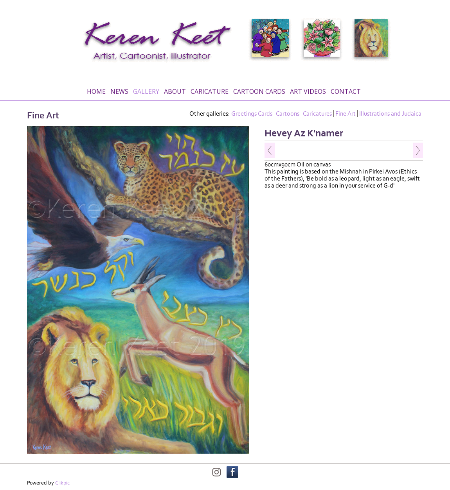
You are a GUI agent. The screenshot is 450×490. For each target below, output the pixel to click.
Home (96, 91)
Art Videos (308, 91)
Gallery (146, 91)
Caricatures (317, 113)
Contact (346, 91)
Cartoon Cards (259, 91)
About (175, 91)
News (119, 91)
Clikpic (62, 483)
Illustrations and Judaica (390, 113)
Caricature (210, 91)
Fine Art (345, 113)
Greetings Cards (251, 113)
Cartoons (287, 113)
